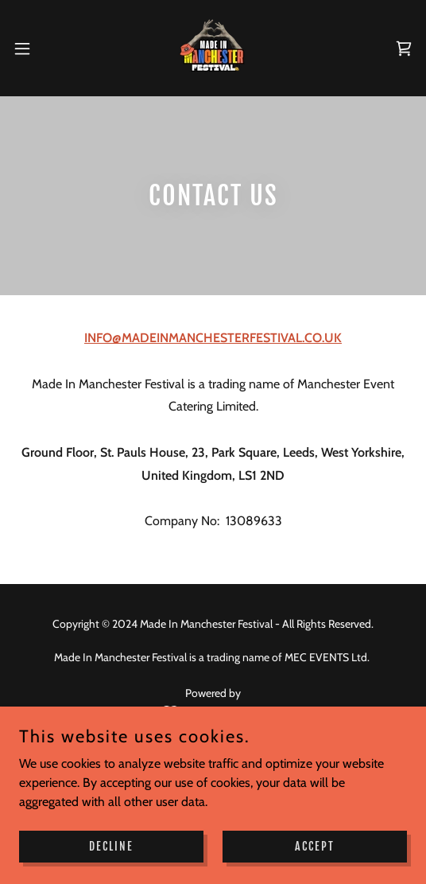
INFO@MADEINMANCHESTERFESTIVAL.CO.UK (213, 337)
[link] (213, 48)
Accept (315, 846)
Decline (111, 846)
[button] (37, 48)
